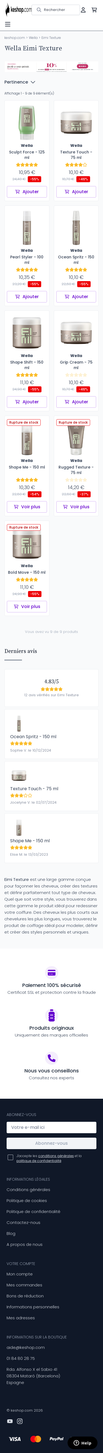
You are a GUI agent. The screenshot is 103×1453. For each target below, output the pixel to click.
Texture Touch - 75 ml (34, 789)
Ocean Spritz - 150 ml (33, 736)
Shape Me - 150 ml (30, 841)
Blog (11, 1233)
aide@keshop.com (26, 1347)
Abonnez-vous (51, 1143)
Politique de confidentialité (33, 1211)
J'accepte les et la (49, 1158)
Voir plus (26, 507)
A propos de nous (25, 1244)
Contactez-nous (23, 1222)
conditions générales (56, 1156)
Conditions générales (28, 1189)
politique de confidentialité (38, 1160)
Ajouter (27, 192)
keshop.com (14, 37)
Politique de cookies (27, 1200)
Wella (33, 37)
